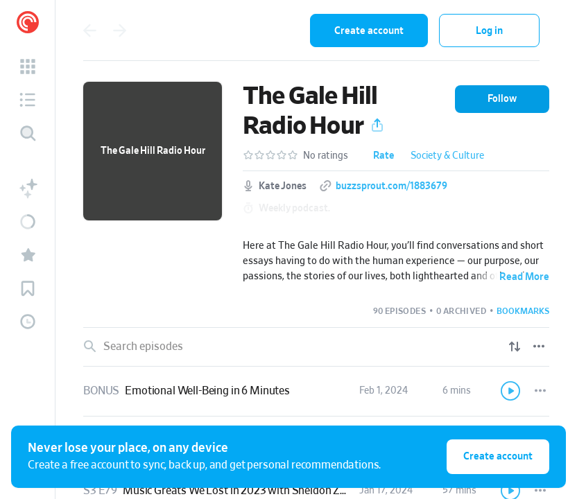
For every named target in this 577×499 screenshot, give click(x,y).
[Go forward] (120, 30)
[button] (27, 66)
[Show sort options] (514, 346)
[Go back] (89, 30)
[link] (316, 392)
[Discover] (28, 133)
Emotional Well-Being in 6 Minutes (207, 390)
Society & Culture (447, 156)
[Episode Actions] (540, 390)
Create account (369, 31)
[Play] (511, 391)
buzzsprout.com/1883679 (391, 186)
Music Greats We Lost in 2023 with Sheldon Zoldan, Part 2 (261, 490)
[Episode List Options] (538, 346)
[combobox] (231, 30)
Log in (489, 31)
